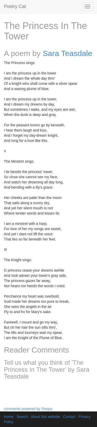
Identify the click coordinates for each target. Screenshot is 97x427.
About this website (45, 417)
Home (8, 417)
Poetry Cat (15, 6)
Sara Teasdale (67, 53)
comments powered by (28, 409)
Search (22, 417)
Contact (69, 417)
